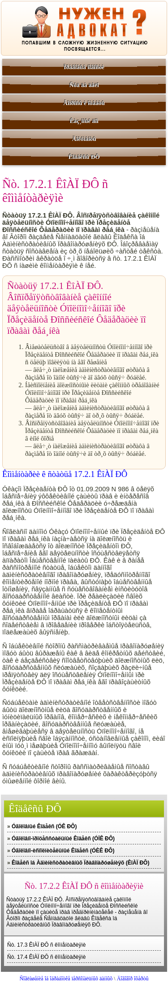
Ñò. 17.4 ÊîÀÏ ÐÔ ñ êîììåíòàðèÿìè (46, 957)
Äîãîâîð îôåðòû (133, 978)
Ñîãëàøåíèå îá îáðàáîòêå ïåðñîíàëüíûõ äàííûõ (65, 978)
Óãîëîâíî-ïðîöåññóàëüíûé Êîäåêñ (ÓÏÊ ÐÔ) (63, 838)
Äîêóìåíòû (84, 138)
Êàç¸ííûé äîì (84, 121)
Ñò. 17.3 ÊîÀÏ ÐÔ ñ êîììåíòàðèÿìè (46, 945)
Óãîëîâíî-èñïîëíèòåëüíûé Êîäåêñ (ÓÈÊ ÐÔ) (63, 851)
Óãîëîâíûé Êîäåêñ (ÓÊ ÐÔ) (44, 826)
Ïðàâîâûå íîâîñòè (84, 67)
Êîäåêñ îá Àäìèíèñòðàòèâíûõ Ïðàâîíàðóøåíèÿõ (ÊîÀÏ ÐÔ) (80, 863)
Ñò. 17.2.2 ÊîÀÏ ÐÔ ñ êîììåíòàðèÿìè (84, 886)
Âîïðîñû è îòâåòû (84, 103)
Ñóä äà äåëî (84, 85)
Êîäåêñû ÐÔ (84, 156)
